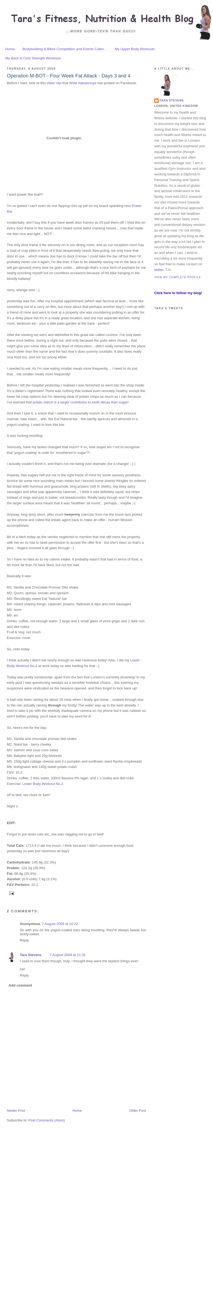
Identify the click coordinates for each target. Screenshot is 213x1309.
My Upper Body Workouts (135, 49)
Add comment (20, 985)
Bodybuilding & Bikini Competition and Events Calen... (65, 49)
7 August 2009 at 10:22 (60, 924)
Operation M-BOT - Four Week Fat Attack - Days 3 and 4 (68, 76)
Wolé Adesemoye (82, 83)
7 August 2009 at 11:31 (67, 955)
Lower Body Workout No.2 (42, 784)
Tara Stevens (30, 955)
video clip (54, 83)
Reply (24, 940)
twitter (159, 270)
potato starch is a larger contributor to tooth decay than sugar (80, 402)
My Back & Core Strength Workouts (33, 58)
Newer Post (16, 1111)
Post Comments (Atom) (46, 1120)
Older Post (137, 1111)
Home (10, 49)
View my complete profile (177, 277)
